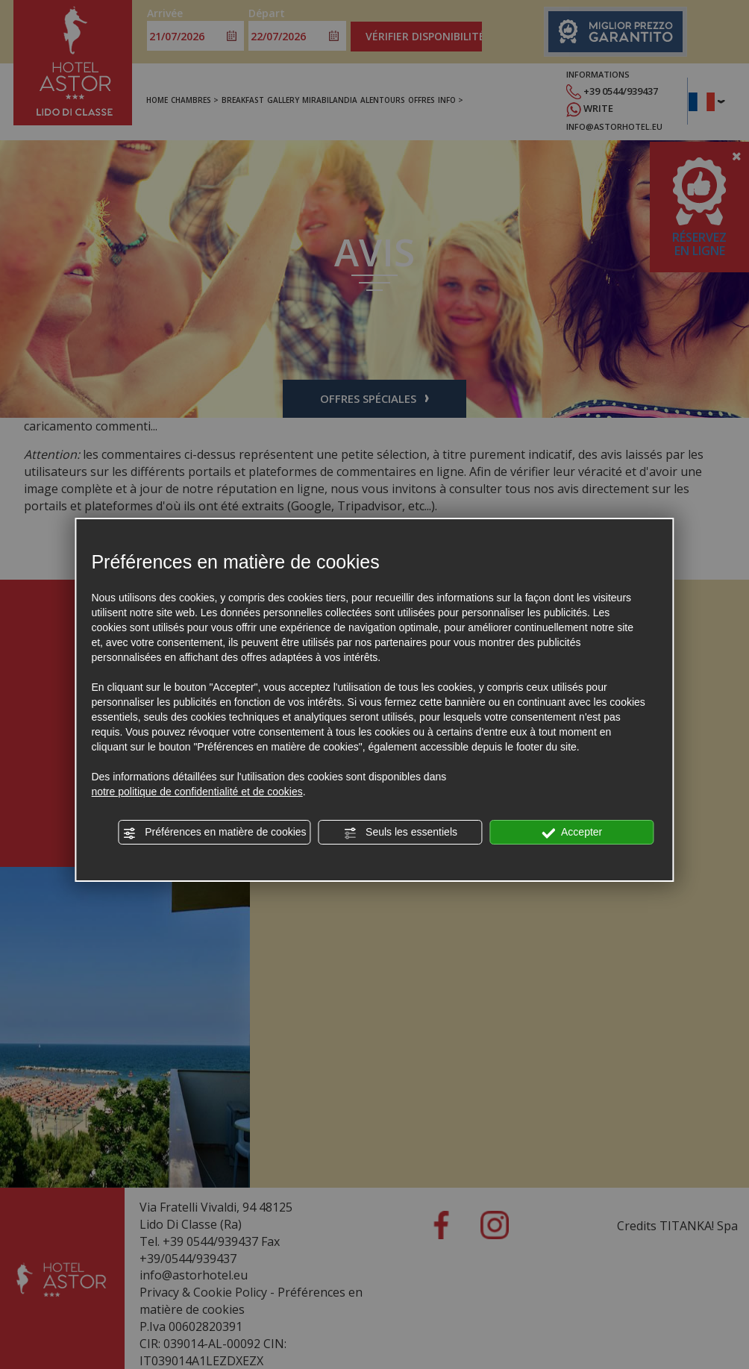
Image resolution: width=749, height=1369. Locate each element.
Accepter (572, 832)
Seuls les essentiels (400, 832)
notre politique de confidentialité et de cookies (196, 792)
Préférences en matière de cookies (214, 832)
